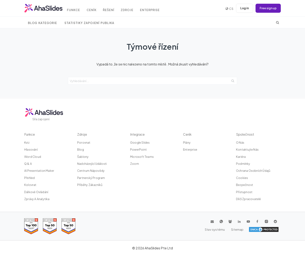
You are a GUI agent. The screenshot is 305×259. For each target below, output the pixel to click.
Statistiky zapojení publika (89, 23)
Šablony (83, 156)
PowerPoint (138, 149)
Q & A (28, 163)
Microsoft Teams (142, 156)
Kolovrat (30, 185)
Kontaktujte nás (247, 149)
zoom (134, 163)
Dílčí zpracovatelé (248, 199)
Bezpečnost (244, 185)
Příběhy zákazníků (89, 185)
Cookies (242, 178)
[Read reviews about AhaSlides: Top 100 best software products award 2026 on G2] (31, 226)
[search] (277, 22)
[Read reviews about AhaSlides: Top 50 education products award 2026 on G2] (50, 226)
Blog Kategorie (42, 23)
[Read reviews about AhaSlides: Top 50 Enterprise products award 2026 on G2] (68, 226)
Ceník (95, 8)
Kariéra (241, 156)
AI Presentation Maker (39, 170)
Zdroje (132, 8)
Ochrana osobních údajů (253, 170)
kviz (27, 142)
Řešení (112, 8)
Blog (80, 149)
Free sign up (267, 8)
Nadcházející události (92, 163)
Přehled (29, 178)
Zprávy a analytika (37, 199)
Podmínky (243, 163)
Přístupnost (244, 192)
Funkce (75, 8)
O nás (240, 142)
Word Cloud (32, 156)
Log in (244, 8)
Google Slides (140, 142)
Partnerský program (91, 178)
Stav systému (249, 229)
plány (187, 142)
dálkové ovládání (36, 192)
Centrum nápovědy (91, 170)
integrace (137, 134)
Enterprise (155, 8)
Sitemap (271, 229)
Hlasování (31, 149)
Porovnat (84, 142)
